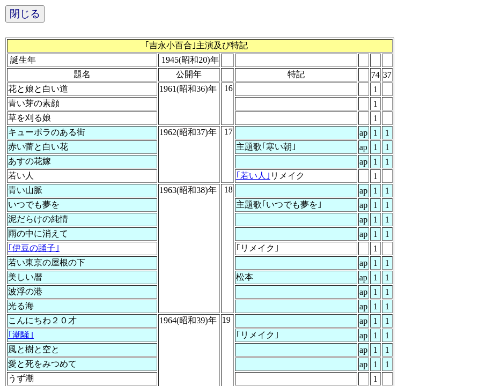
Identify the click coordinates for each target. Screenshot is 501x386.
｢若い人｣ (253, 175)
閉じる (25, 13)
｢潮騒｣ (21, 334)
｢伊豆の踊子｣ (34, 248)
